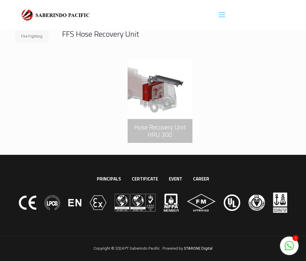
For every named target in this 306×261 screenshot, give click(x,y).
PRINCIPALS (109, 178)
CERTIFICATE (145, 178)
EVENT (175, 178)
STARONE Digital (198, 248)
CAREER (201, 178)
